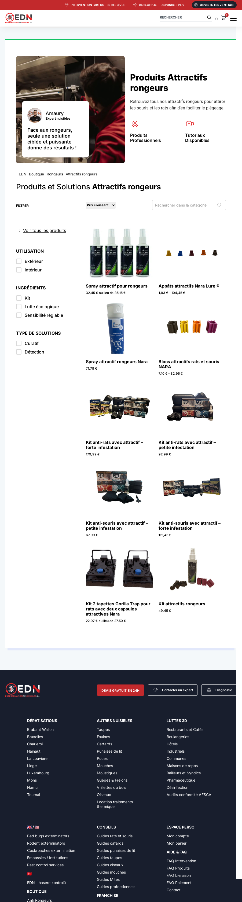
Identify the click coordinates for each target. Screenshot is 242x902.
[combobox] (186, 17)
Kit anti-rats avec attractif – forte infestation (114, 445)
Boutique (36, 174)
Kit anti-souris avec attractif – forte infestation (190, 525)
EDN (22, 174)
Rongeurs (55, 174)
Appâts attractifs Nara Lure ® (189, 286)
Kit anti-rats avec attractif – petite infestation (187, 445)
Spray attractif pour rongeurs (117, 286)
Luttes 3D (177, 720)
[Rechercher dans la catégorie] (189, 205)
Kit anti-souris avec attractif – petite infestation (117, 525)
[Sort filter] (100, 205)
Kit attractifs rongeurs (182, 603)
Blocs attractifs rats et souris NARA (189, 364)
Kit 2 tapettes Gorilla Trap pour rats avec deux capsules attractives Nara (118, 609)
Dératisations (42, 720)
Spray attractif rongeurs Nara (117, 361)
